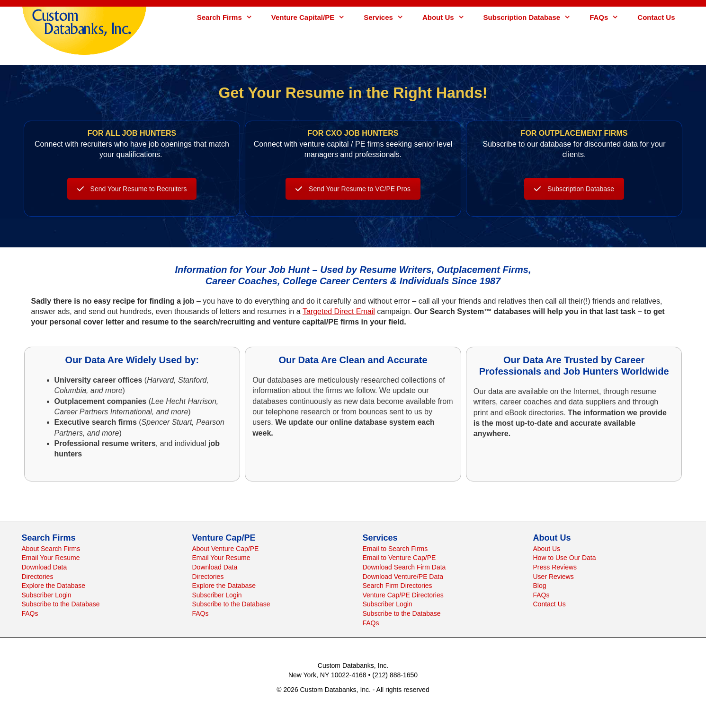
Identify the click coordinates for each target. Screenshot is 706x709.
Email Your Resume (51, 557)
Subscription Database (532, 17)
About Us (448, 17)
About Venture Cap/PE (225, 548)
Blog (539, 585)
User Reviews (553, 576)
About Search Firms (51, 548)
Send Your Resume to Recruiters (132, 205)
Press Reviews (555, 567)
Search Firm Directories (397, 585)
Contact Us (656, 17)
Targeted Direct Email (339, 311)
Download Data (44, 567)
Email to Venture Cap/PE (399, 557)
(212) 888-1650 (395, 675)
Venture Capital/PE (312, 17)
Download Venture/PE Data (403, 576)
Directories (38, 576)
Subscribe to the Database (61, 604)
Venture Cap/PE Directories (403, 595)
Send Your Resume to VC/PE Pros (353, 205)
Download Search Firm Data (404, 567)
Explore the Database (54, 585)
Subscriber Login (46, 595)
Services (388, 17)
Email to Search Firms (395, 548)
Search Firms (229, 17)
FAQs (609, 17)
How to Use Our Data (564, 557)
